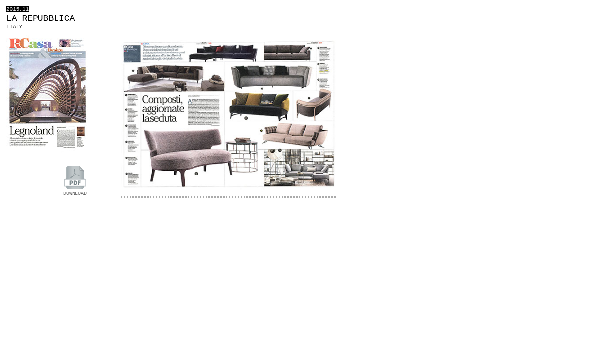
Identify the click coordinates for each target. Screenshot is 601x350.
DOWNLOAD (75, 191)
